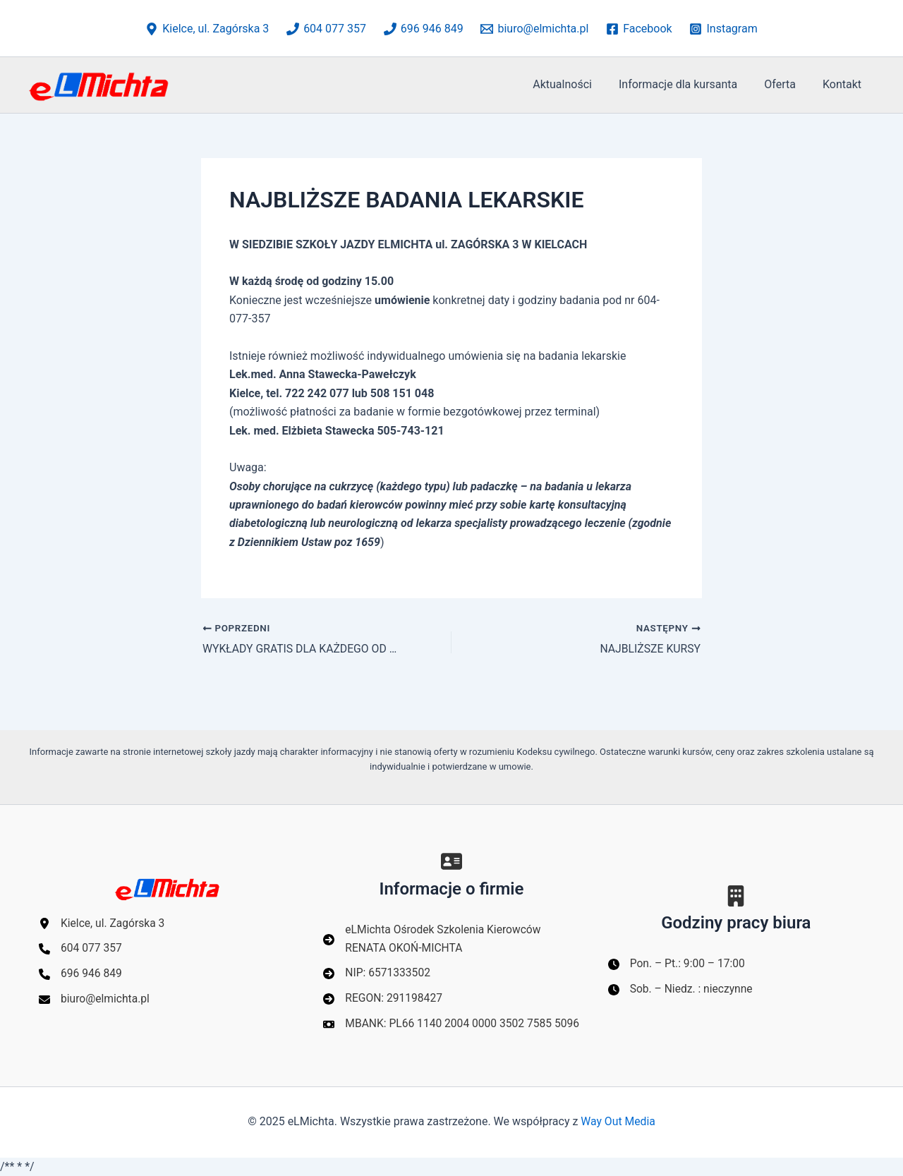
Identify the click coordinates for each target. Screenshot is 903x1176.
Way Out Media (618, 1122)
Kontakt (844, 84)
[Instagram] (723, 29)
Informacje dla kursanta (688, 84)
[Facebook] (639, 29)
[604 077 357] (326, 29)
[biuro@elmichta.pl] (534, 29)
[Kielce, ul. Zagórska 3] (207, 29)
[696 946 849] (423, 29)
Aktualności (577, 84)
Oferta (786, 84)
